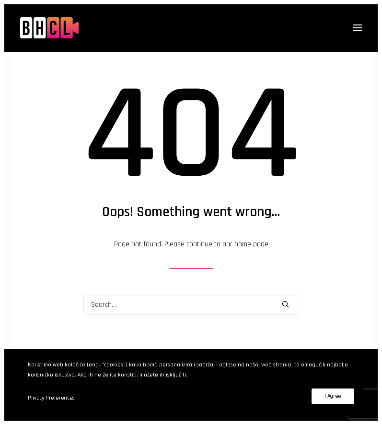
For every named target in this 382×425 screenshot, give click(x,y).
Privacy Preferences (51, 397)
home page (251, 244)
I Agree (332, 396)
